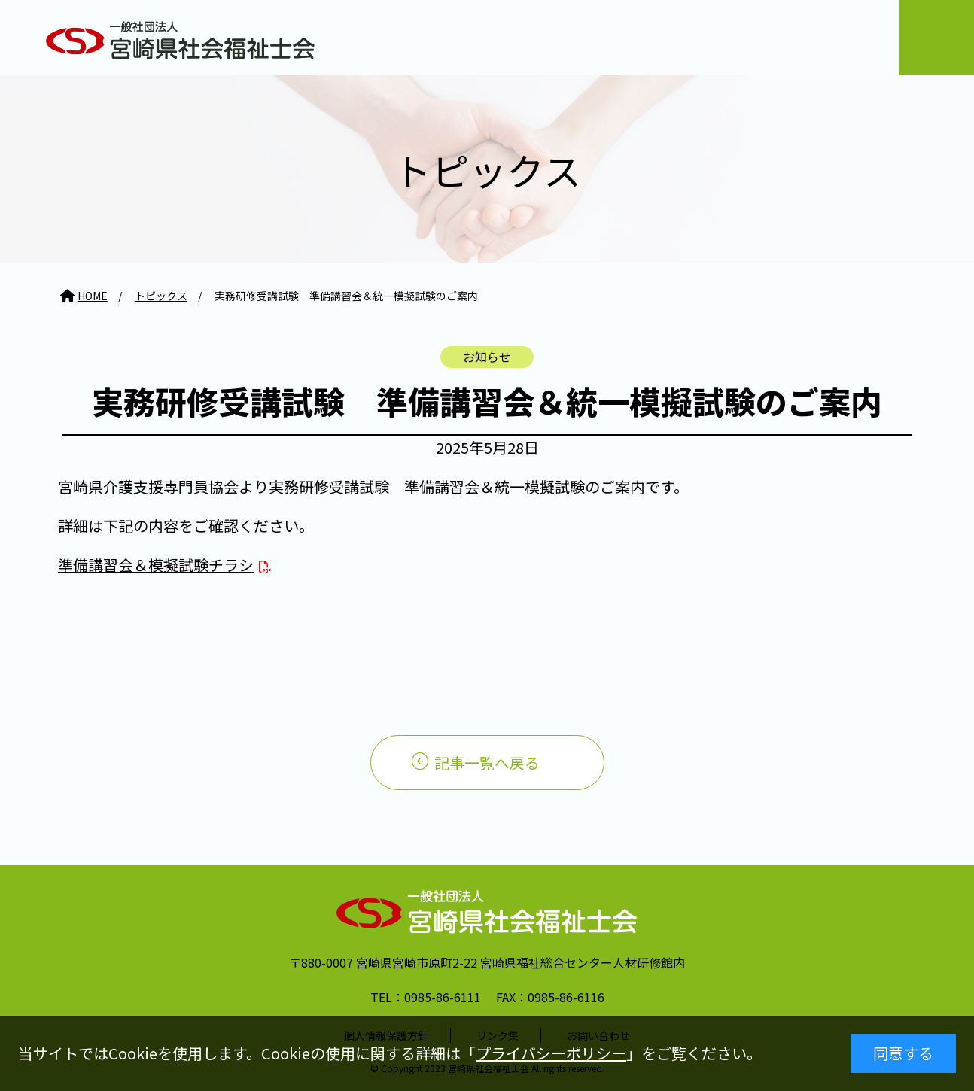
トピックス (161, 295)
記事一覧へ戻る (487, 762)
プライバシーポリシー (551, 1053)
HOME (93, 295)
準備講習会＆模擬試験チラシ (156, 565)
